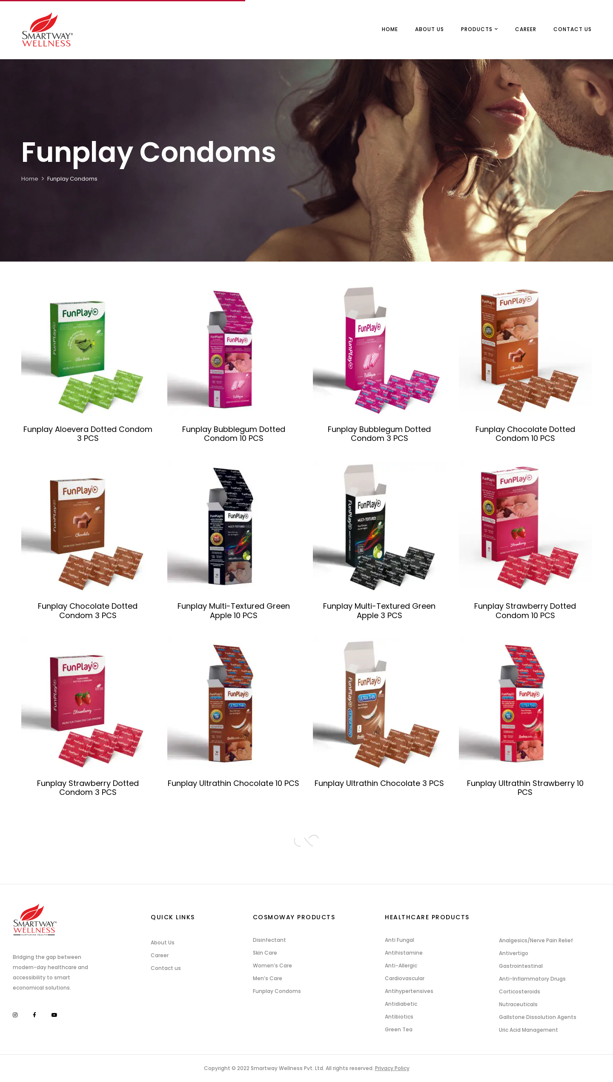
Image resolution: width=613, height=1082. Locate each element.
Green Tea (398, 1029)
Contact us (166, 968)
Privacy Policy (392, 1068)
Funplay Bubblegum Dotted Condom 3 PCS (379, 434)
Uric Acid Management (528, 1029)
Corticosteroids (519, 991)
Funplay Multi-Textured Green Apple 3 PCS (379, 611)
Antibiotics (399, 1016)
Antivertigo (513, 953)
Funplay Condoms (277, 991)
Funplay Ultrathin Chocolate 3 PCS (379, 783)
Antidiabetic (401, 1003)
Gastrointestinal (521, 966)
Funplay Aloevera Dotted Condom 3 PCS (87, 434)
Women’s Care (272, 965)
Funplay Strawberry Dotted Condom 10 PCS (525, 611)
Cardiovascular (404, 978)
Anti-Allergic (401, 965)
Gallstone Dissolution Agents (537, 1017)
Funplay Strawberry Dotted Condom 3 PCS (88, 788)
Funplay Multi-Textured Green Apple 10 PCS (234, 611)
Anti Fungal (399, 940)
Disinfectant (269, 940)
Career (160, 955)
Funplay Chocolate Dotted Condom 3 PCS (87, 611)
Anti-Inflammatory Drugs (532, 978)
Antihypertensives (409, 991)
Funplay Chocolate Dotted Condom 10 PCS (525, 434)
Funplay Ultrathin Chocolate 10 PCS (233, 783)
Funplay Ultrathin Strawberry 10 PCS (525, 788)
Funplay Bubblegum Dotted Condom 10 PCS (233, 434)
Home (29, 179)
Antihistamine (404, 952)
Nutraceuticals (518, 1004)
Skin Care (265, 952)
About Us (163, 942)
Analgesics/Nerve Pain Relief (536, 940)
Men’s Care (267, 978)
